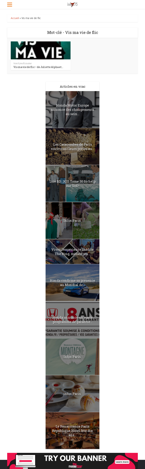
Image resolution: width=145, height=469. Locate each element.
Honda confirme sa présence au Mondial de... (72, 282)
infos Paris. (72, 394)
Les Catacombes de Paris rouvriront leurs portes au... (72, 146)
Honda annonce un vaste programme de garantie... (73, 319)
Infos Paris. (72, 220)
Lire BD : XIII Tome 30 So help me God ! (73, 183)
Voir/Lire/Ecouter (22, 63)
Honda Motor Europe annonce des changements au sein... (72, 109)
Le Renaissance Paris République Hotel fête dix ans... (72, 430)
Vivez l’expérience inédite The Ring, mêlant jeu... (72, 251)
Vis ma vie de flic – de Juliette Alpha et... (38, 67)
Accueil (15, 18)
